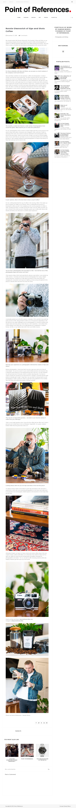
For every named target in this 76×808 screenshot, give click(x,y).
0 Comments (23, 35)
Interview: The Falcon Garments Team (65, 115)
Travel (46, 17)
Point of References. (27, 758)
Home (19, 17)
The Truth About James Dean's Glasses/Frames (65, 87)
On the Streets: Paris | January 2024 (64, 125)
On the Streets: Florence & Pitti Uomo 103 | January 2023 (64, 152)
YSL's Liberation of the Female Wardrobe (65, 77)
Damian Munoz (67, 806)
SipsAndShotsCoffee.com (26, 619)
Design (34, 17)
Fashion (26, 17)
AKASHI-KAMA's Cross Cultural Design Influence (65, 97)
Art (40, 17)
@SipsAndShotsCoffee (17, 620)
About (4, 1)
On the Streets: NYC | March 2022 (65, 142)
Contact (11, 1)
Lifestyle (54, 17)
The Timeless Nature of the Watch (42, 759)
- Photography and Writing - (62, 37)
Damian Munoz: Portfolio (22, 1)
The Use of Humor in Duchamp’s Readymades (65, 134)
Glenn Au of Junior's (63, 105)
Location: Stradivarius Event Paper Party (11, 760)
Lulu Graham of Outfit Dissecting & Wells (66, 67)
